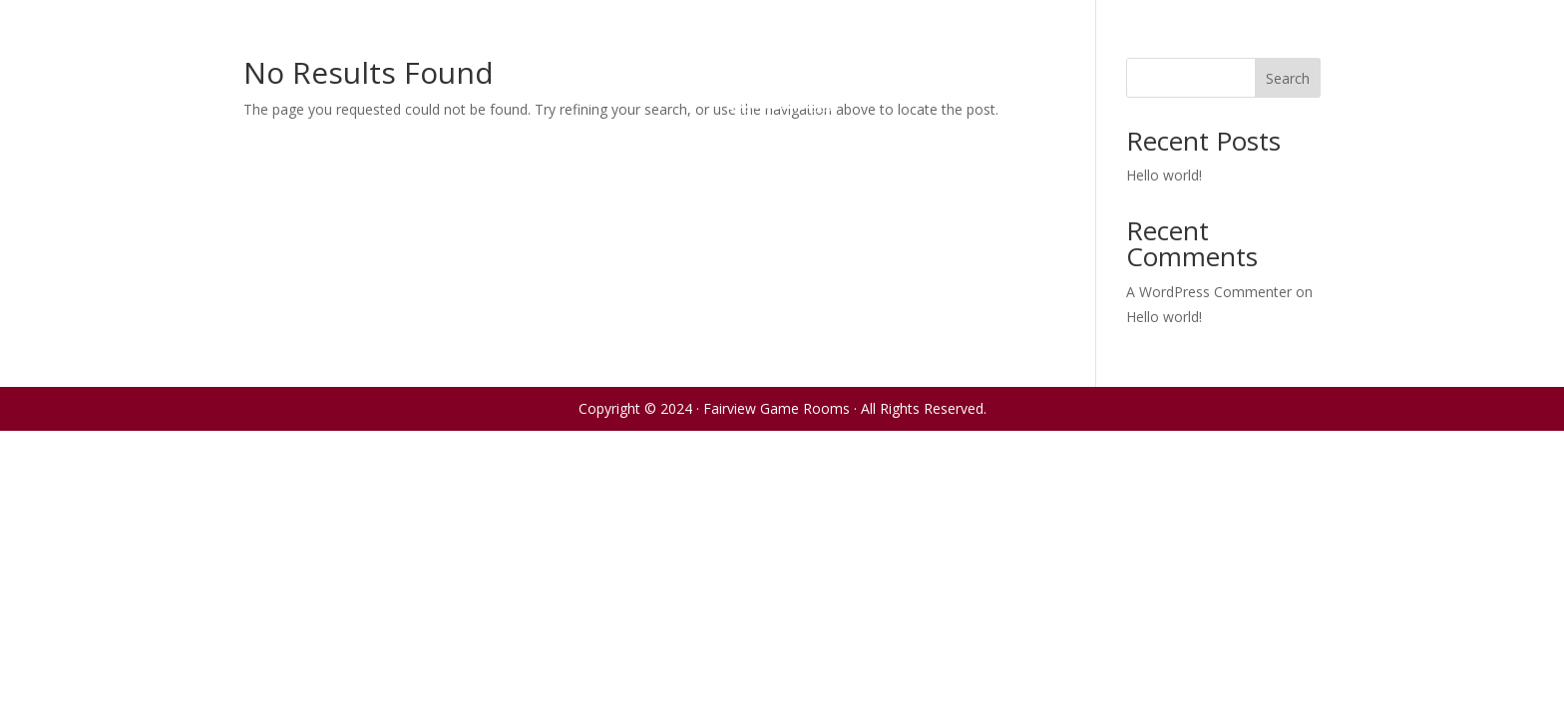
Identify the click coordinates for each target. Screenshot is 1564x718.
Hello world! (1164, 175)
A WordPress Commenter (1209, 291)
